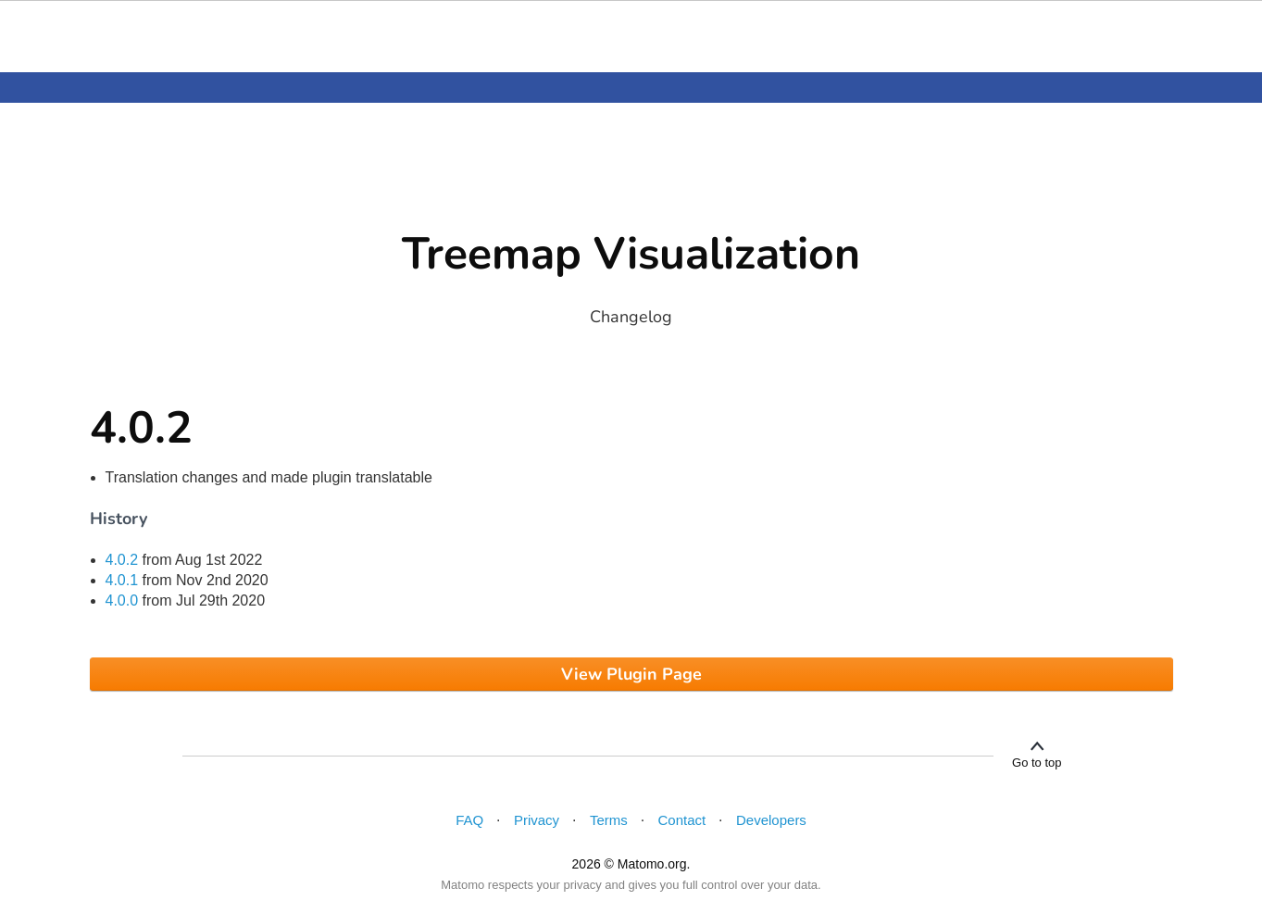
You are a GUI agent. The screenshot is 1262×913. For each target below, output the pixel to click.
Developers (771, 820)
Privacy (536, 820)
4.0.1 (122, 580)
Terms (609, 820)
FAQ (469, 820)
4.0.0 (122, 600)
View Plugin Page (631, 674)
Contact (682, 820)
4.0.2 (122, 560)
